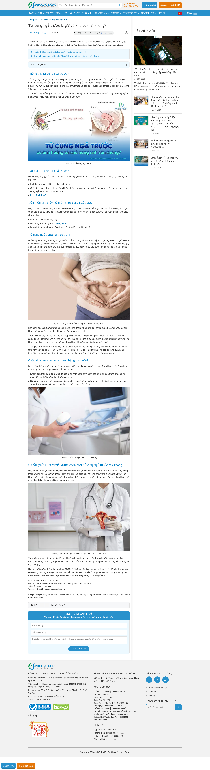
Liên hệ (151, 696)
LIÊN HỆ (161, 13)
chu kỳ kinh (61, 223)
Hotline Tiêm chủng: (109, 733)
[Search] (119, 5)
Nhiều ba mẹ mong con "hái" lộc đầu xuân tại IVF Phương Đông (165, 143)
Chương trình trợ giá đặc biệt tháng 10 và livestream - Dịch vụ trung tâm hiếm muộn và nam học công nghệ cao (165, 123)
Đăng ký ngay (79, 649)
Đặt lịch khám (26, 766)
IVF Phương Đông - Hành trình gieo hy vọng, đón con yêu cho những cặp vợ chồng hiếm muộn (156, 72)
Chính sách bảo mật (157, 687)
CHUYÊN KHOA (53, 13)
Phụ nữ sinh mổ (38, 195)
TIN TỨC (115, 13)
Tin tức (43, 20)
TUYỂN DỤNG (147, 13)
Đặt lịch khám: (105, 739)
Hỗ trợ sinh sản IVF (58, 20)
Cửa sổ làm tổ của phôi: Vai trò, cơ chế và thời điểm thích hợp (164, 160)
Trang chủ (33, 20)
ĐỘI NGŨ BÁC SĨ (72, 13)
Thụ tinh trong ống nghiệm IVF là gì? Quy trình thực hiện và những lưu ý (66, 56)
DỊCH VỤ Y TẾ (35, 13)
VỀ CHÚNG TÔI (130, 13)
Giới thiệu (152, 692)
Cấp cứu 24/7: (107, 730)
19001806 (46, 586)
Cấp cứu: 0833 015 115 (170, 5)
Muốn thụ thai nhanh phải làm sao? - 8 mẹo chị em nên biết (60, 52)
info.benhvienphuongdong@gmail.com (50, 696)
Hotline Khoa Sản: (108, 736)
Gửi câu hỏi (150, 5)
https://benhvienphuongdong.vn (50, 589)
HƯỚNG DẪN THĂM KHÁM (94, 13)
